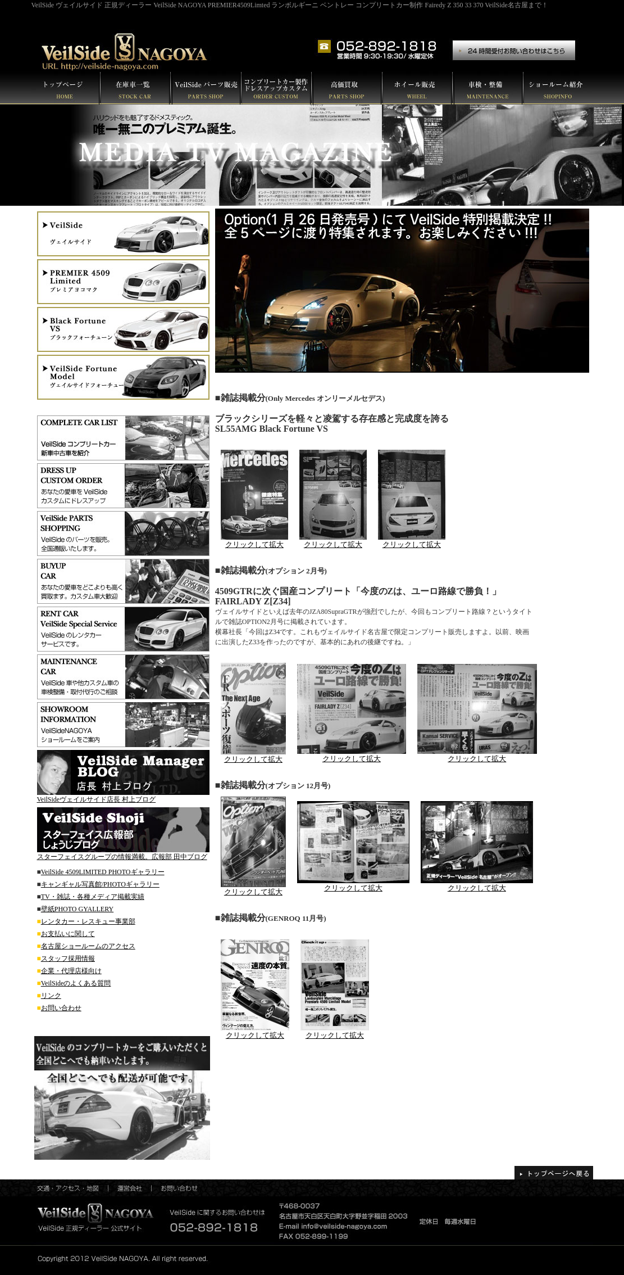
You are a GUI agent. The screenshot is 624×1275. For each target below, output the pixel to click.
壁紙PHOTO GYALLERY (77, 909)
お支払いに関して (68, 934)
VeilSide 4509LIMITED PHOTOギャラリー (103, 872)
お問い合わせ (61, 1008)
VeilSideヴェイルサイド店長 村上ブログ (96, 799)
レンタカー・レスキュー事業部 (88, 921)
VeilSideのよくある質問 (76, 983)
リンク (51, 996)
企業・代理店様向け (71, 971)
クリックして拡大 (253, 759)
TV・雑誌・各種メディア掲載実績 (92, 897)
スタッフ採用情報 (68, 958)
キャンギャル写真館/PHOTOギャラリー (100, 884)
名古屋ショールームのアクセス (88, 946)
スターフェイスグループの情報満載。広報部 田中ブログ (122, 857)
